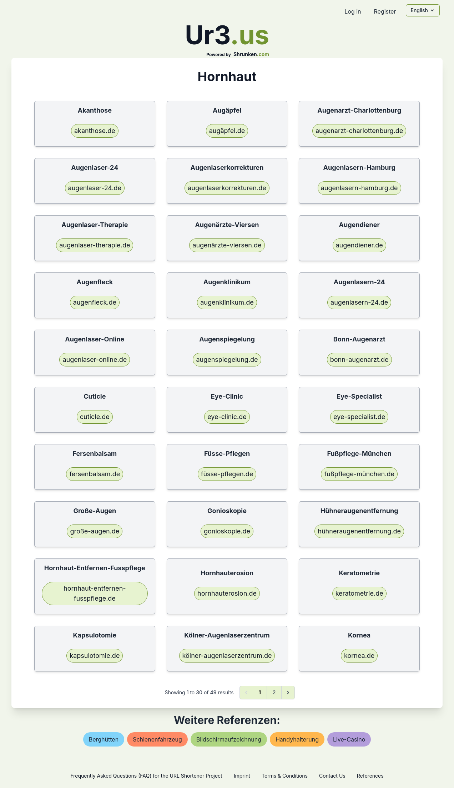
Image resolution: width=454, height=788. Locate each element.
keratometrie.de (359, 593)
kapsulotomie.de (95, 655)
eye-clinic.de (227, 416)
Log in (352, 11)
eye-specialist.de (359, 416)
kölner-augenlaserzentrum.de (227, 655)
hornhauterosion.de (227, 593)
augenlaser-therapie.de (94, 245)
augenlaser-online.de (94, 359)
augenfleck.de (94, 302)
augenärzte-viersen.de (226, 245)
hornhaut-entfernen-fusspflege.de (95, 593)
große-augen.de (94, 531)
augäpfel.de (227, 130)
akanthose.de (94, 130)
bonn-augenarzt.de (359, 359)
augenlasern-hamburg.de (359, 188)
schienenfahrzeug (157, 739)
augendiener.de (359, 245)
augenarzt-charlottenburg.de (359, 130)
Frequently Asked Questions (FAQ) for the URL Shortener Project (146, 776)
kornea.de (359, 655)
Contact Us (332, 776)
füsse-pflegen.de (227, 474)
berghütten (103, 739)
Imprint (242, 776)
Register (385, 11)
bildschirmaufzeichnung (228, 739)
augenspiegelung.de (227, 359)
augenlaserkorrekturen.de (227, 188)
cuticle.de (95, 416)
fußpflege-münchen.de (359, 474)
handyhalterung (297, 739)
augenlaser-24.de (95, 188)
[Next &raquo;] (288, 692)
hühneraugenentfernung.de (359, 531)
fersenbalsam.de (94, 474)
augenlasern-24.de (359, 302)
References (370, 776)
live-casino (349, 739)
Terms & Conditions (285, 776)
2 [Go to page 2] (274, 692)
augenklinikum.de (227, 302)
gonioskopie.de (227, 531)
